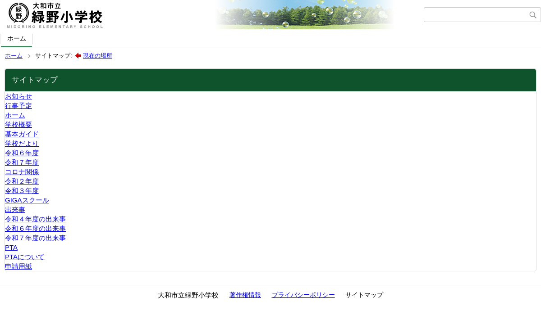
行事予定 (18, 105)
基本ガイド (22, 134)
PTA (11, 247)
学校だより (22, 143)
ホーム (16, 38)
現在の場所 (97, 55)
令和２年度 (22, 181)
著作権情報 (245, 294)
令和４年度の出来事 (35, 219)
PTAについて (25, 257)
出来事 (15, 209)
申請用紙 (18, 266)
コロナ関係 (22, 172)
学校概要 (18, 124)
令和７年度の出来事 (35, 238)
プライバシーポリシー (303, 294)
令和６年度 (22, 153)
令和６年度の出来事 (35, 228)
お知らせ (18, 96)
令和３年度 (22, 190)
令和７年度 (22, 162)
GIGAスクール (27, 200)
